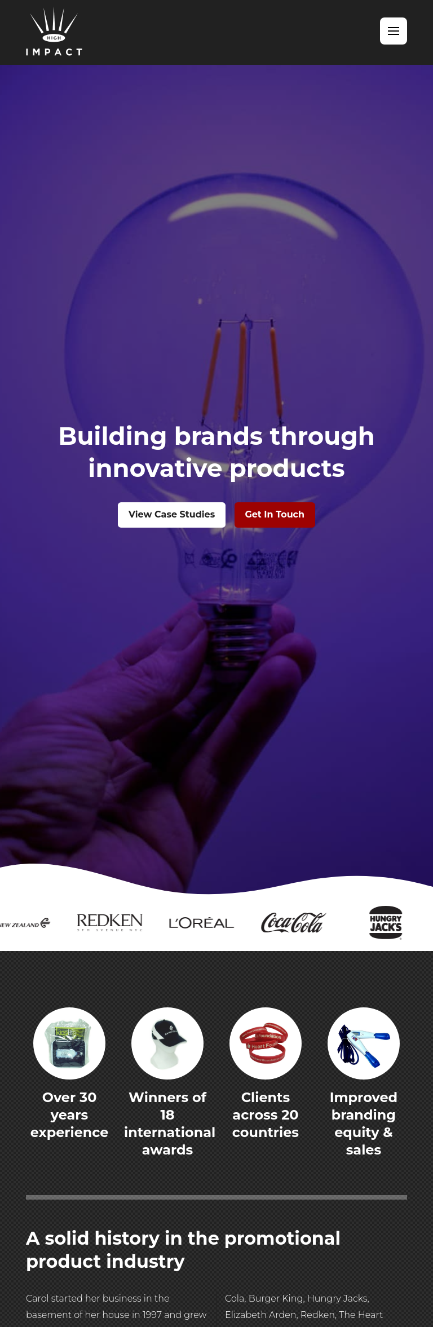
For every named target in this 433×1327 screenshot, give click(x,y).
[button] (393, 31)
